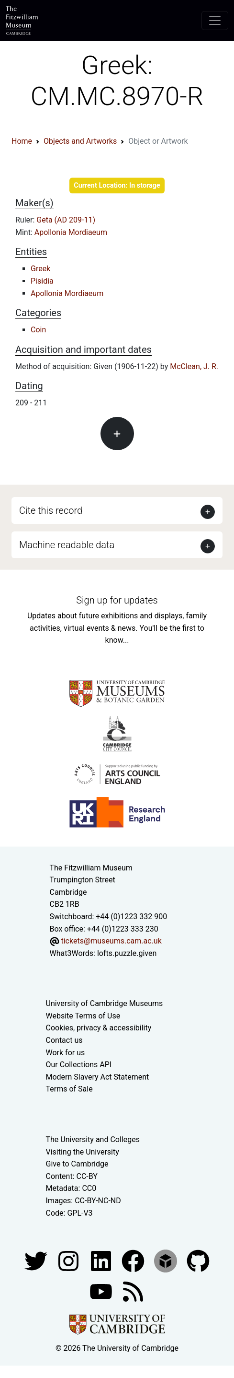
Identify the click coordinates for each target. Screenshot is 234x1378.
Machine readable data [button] (66, 545)
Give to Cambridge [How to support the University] (77, 1163)
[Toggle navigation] (214, 20)
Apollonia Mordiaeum (70, 232)
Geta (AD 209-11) (65, 219)
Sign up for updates (116, 600)
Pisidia (42, 281)
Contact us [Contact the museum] (64, 1040)
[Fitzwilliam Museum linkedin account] (134, 1260)
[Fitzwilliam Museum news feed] (133, 1290)
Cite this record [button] (50, 510)
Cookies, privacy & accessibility (99, 1027)
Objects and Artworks (80, 141)
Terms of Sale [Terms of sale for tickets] (69, 1088)
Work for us (65, 1052)
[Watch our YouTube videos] (102, 1290)
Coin (38, 329)
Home (21, 141)
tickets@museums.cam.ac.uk (111, 940)
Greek (40, 268)
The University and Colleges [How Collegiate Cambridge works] (93, 1139)
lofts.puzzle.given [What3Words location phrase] (126, 953)
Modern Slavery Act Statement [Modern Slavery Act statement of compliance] (97, 1076)
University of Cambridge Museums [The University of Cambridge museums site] (104, 1003)
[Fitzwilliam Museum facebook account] (102, 1260)
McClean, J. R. (194, 366)
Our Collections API (79, 1064)
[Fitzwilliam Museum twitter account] (37, 1260)
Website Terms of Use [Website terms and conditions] (83, 1015)
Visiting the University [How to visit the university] (82, 1151)
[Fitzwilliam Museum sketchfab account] (166, 1260)
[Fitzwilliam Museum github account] (198, 1260)
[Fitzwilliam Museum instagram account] (69, 1260)
